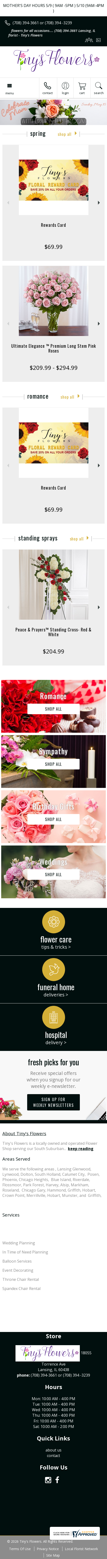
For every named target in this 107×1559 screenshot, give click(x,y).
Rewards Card (53, 225)
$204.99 (53, 651)
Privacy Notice (48, 1549)
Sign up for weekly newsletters (53, 1102)
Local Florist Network (81, 1549)
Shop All (64, 134)
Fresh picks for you (53, 1072)
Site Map (53, 1555)
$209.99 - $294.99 (54, 368)
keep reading (80, 1148)
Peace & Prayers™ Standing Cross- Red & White (53, 631)
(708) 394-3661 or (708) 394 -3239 (42, 22)
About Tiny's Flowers (24, 1133)
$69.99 (53, 247)
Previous (7, 203)
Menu (9, 93)
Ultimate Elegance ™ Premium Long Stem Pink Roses (53, 348)
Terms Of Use (20, 1549)
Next (99, 203)
